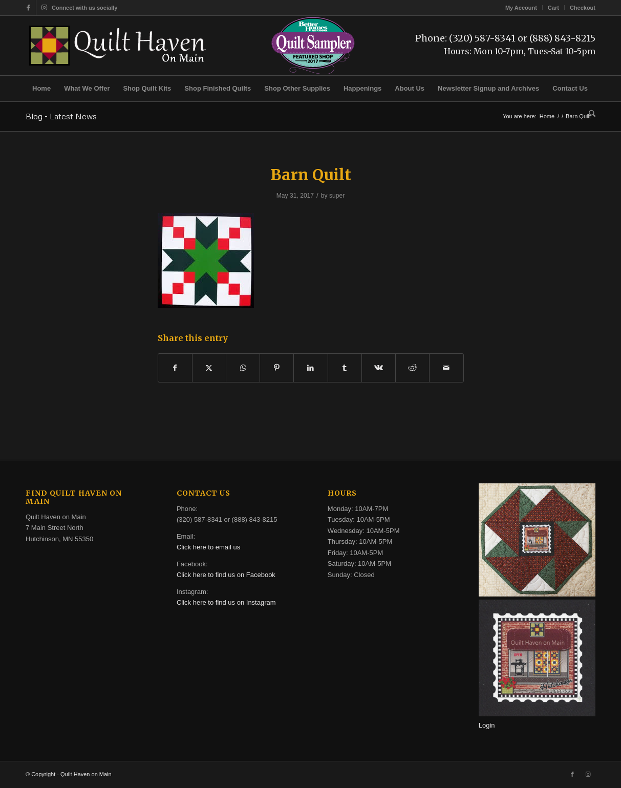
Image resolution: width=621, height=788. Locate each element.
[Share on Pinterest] (276, 368)
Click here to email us (208, 547)
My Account (521, 8)
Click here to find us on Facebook (226, 575)
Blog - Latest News (61, 116)
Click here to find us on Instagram (226, 602)
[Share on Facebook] (175, 368)
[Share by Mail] (446, 368)
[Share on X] (209, 368)
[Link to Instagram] (44, 7)
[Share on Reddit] (412, 368)
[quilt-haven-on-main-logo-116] (118, 45)
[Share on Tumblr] (344, 368)
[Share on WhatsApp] (243, 368)
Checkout (582, 8)
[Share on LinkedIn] (310, 368)
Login (487, 725)
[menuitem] (521, 7)
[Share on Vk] (378, 368)
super (337, 195)
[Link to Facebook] (28, 7)
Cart (553, 8)
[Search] (588, 114)
